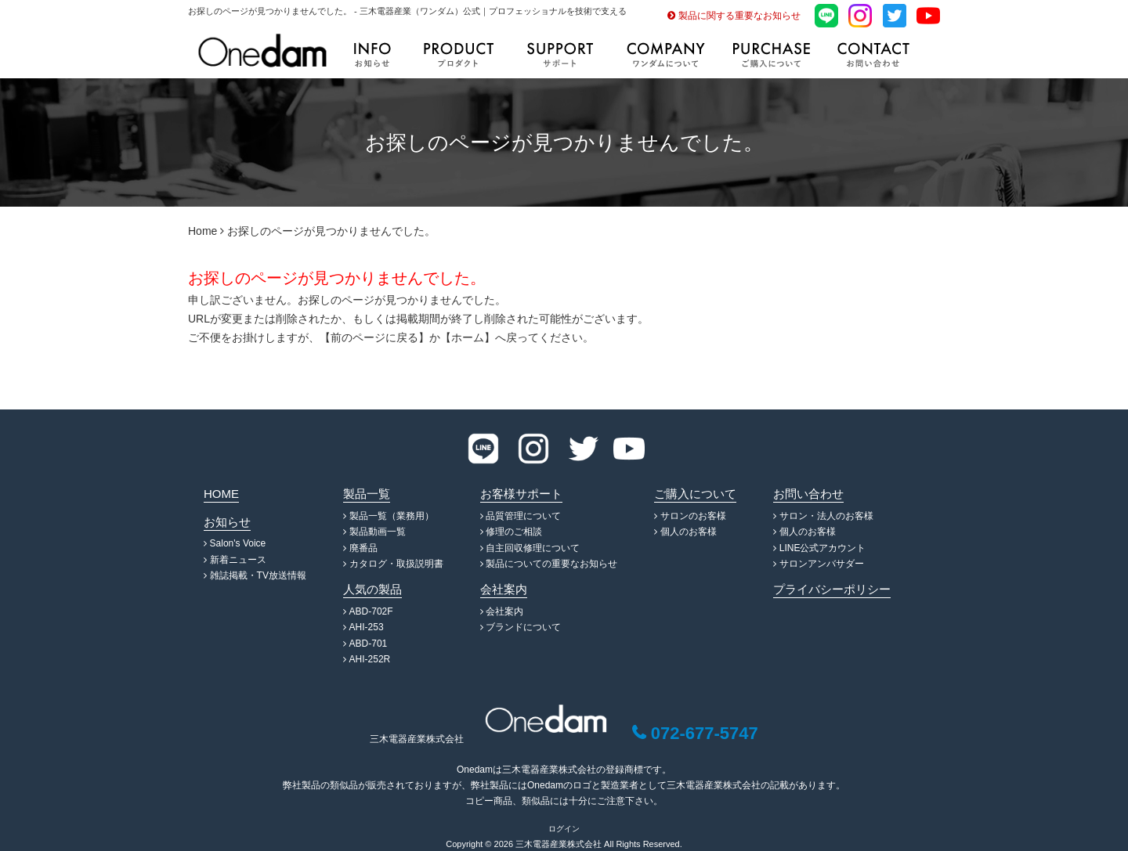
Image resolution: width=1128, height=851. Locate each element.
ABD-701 (368, 643)
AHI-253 (366, 627)
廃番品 (363, 548)
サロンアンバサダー (821, 563)
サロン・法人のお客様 (826, 515)
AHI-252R (370, 659)
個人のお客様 (688, 531)
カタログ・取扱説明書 (396, 563)
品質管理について (523, 515)
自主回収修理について (533, 548)
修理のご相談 (514, 531)
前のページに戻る (374, 337)
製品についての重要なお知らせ (551, 563)
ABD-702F (371, 611)
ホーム (467, 337)
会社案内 (504, 611)
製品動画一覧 (377, 531)
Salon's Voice (238, 543)
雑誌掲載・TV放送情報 (258, 575)
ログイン (564, 828)
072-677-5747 (704, 733)
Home (202, 231)
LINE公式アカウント (822, 548)
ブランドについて (523, 627)
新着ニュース (238, 559)
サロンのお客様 (693, 515)
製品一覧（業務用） (391, 515)
